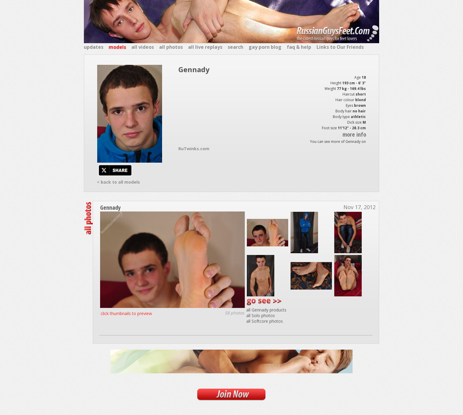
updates (93, 47)
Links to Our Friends (340, 47)
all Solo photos (260, 315)
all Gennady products (266, 310)
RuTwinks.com (193, 148)
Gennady (110, 207)
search (235, 47)
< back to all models (118, 182)
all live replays (205, 47)
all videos (142, 47)
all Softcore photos (264, 321)
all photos (171, 47)
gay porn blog (265, 47)
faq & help (299, 47)
